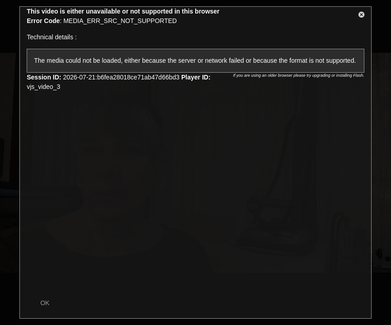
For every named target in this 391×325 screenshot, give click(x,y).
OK (44, 302)
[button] (361, 16)
